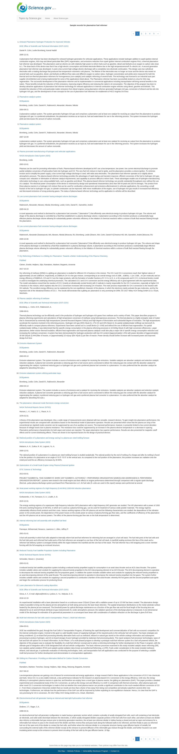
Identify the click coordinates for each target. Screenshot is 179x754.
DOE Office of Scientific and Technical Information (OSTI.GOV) (43, 46)
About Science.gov (61, 18)
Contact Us (115, 751)
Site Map (61, 751)
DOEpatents (24, 101)
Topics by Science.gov (30, 18)
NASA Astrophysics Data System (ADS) (34, 156)
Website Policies (73, 751)
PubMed (22, 260)
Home (47, 18)
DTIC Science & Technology (30, 469)
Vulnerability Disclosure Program (95, 751)
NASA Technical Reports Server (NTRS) (35, 407)
